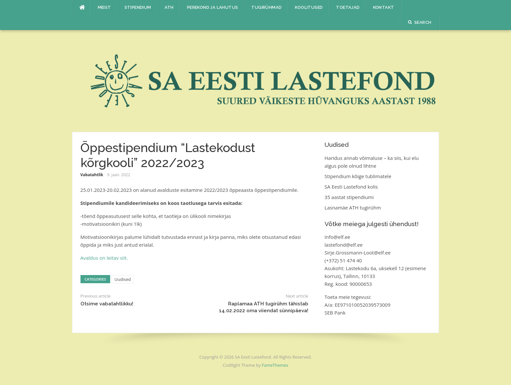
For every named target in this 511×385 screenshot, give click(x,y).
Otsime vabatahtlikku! (106, 304)
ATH (169, 7)
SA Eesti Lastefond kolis (351, 186)
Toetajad (347, 7)
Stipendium (137, 7)
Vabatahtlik (91, 174)
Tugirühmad (266, 7)
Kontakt (383, 7)
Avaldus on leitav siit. (104, 257)
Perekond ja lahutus (212, 7)
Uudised (122, 279)
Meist (104, 7)
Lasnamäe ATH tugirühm (353, 207)
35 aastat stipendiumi (349, 197)
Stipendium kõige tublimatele (358, 176)
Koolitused (309, 7)
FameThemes (275, 365)
